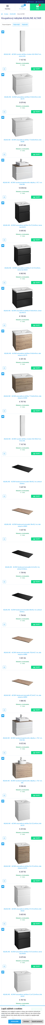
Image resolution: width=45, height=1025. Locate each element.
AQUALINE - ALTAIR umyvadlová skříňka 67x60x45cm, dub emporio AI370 (22, 354)
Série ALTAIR (21, 14)
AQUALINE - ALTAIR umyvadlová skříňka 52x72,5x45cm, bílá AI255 (22, 824)
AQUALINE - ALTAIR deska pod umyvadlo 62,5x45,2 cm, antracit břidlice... (22, 568)
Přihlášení (30, 2)
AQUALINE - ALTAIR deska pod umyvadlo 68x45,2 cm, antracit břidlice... (22, 611)
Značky (6, 14)
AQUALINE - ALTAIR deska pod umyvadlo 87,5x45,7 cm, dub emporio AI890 (22, 696)
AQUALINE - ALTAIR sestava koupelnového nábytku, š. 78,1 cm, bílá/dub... (22, 739)
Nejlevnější (16, 24)
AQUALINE (13, 14)
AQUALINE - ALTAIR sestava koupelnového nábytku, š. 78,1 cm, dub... (22, 782)
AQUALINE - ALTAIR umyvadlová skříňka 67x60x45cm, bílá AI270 (22, 98)
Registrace (40, 2)
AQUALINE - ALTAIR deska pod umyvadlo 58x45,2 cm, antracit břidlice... (22, 482)
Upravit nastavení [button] (37, 1021)
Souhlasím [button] (14, 1021)
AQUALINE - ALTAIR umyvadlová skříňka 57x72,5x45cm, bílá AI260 (22, 910)
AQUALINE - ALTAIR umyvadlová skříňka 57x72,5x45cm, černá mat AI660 (22, 952)
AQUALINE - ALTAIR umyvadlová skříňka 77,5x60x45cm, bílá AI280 (22, 141)
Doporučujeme (6, 24)
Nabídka (7, 7)
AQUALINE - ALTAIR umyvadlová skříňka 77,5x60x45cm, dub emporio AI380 (22, 397)
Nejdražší (25, 24)
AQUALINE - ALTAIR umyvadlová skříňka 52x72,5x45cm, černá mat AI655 (22, 226)
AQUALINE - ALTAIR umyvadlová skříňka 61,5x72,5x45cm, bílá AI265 (22, 995)
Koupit (36, 69)
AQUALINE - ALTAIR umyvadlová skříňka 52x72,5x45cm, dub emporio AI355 (22, 867)
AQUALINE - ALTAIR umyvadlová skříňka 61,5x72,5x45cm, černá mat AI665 (23, 269)
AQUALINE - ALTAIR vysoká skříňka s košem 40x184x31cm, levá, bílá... (22, 440)
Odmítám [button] (26, 1021)
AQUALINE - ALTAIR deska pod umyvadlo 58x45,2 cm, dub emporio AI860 (22, 525)
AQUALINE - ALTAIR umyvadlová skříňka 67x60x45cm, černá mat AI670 (22, 311)
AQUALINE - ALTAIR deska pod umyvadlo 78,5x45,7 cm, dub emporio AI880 (22, 653)
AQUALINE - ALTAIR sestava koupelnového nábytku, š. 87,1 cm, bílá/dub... (22, 183)
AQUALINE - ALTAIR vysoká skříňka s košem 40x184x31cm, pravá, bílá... (22, 55)
